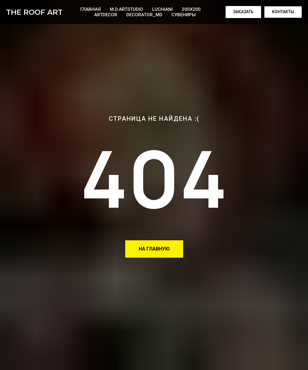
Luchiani (162, 9)
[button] (243, 12)
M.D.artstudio (126, 9)
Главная (90, 9)
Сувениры (183, 14)
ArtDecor (105, 14)
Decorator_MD (144, 14)
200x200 (191, 9)
